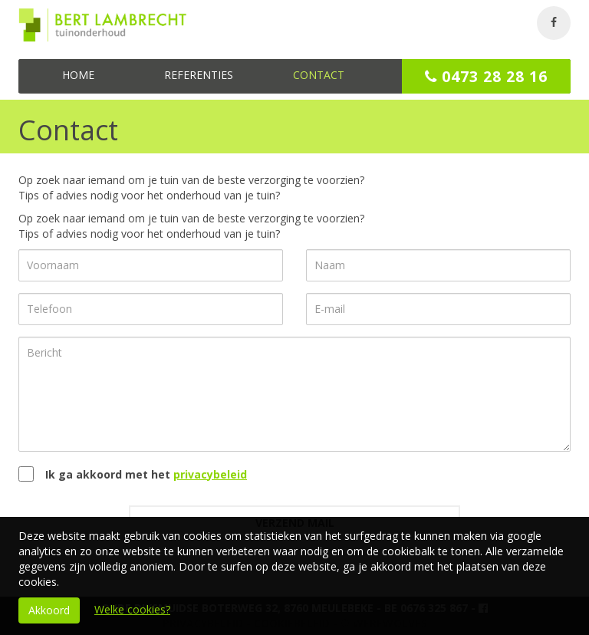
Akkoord (49, 610)
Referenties (198, 74)
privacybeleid (210, 474)
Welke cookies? (132, 609)
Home (78, 74)
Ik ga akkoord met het (146, 474)
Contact (318, 74)
